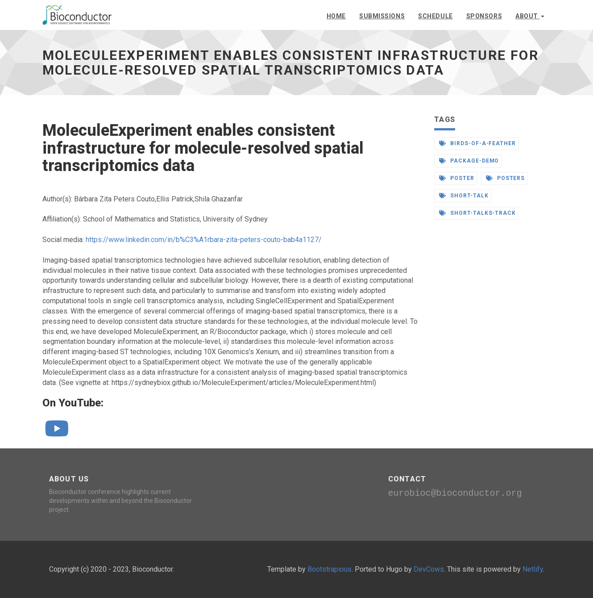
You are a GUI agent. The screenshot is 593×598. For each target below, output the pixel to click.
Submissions (382, 16)
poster (456, 178)
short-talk (464, 195)
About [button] (529, 16)
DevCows (429, 569)
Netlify (533, 569)
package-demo (469, 161)
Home (336, 16)
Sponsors (484, 16)
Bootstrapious (329, 569)
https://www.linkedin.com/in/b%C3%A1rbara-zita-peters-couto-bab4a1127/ (204, 239)
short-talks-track (477, 213)
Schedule (435, 16)
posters (505, 178)
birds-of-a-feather (477, 143)
